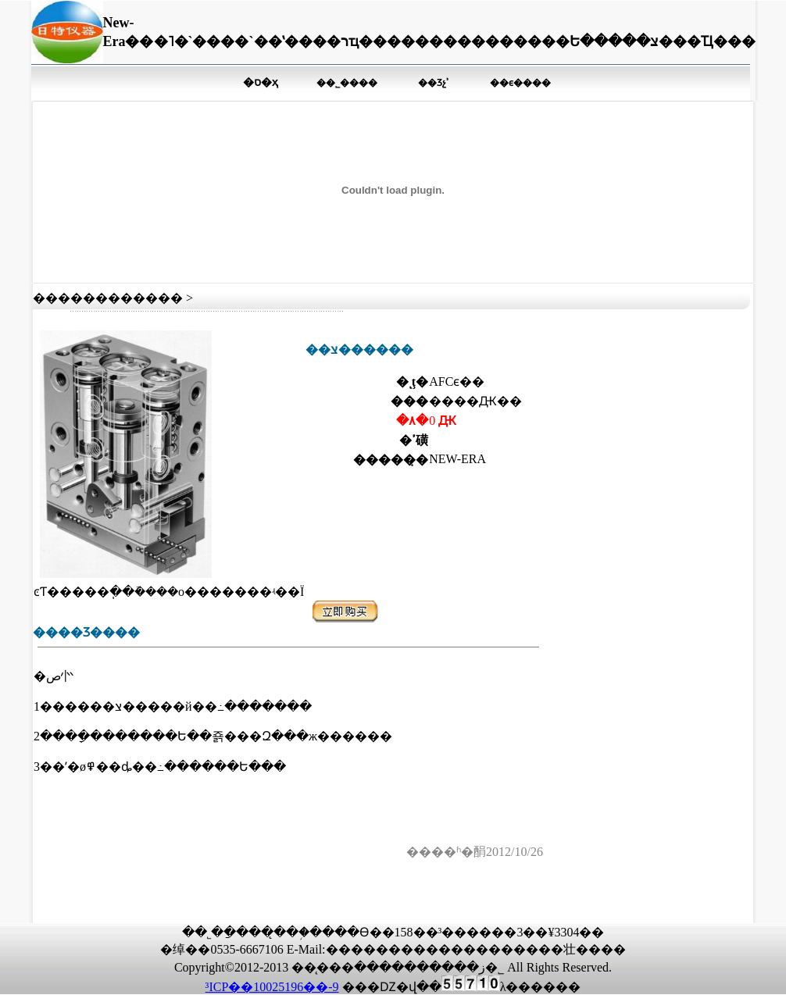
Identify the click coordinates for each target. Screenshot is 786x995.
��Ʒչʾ (433, 82)
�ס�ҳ (260, 82)
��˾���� (346, 82)
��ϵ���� (520, 82)
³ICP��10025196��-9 (272, 986)
